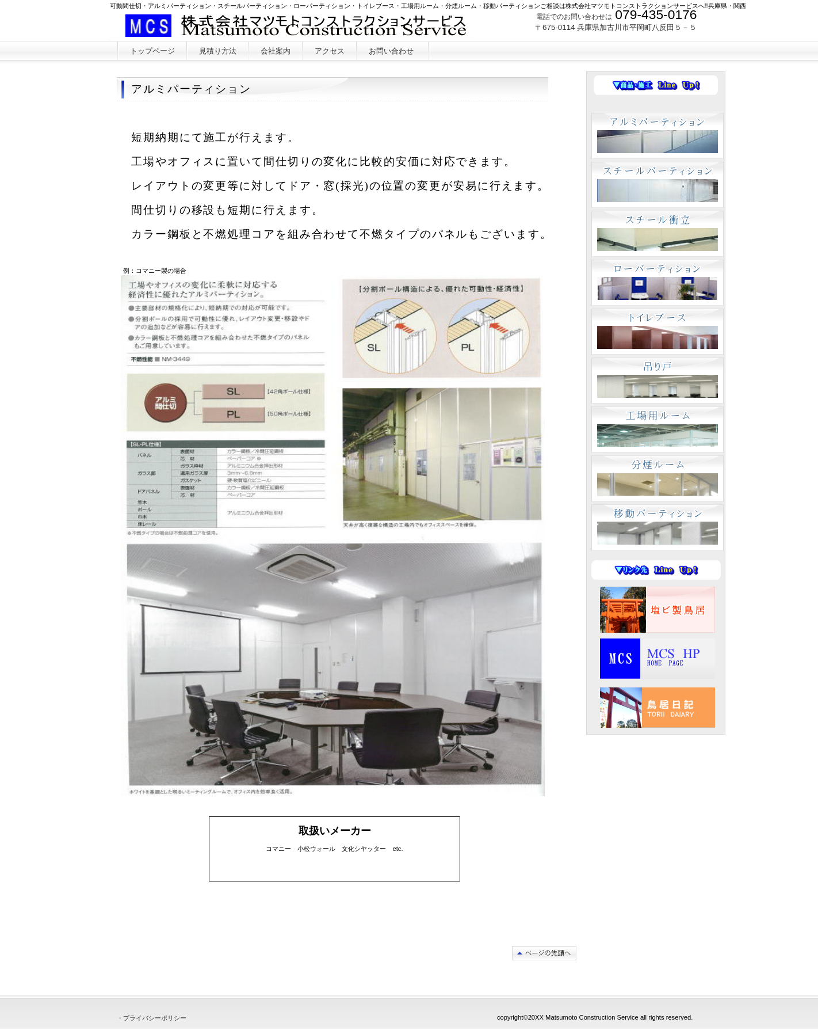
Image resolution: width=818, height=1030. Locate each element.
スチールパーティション (657, 185)
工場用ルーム (657, 429)
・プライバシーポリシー (151, 1017)
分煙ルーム (657, 478)
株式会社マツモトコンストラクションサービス (302, 26)
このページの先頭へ (544, 953)
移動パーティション (657, 527)
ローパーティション (657, 283)
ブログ (657, 708)
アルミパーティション (657, 136)
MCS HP (657, 659)
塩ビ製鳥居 (657, 610)
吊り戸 (657, 381)
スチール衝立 (657, 234)
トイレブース (657, 332)
